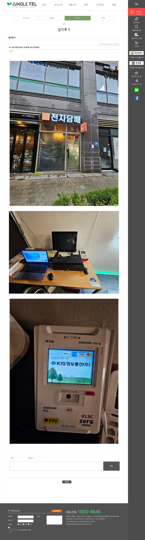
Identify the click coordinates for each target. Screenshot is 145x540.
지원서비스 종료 (136, 38)
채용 (114, 5)
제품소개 (72, 5)
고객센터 (100, 5)
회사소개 (58, 5)
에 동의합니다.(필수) (20, 531)
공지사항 (26, 18)
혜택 (86, 5)
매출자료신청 (136, 30)
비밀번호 (30, 458)
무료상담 (139, 13)
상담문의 (51, 18)
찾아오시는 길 (136, 76)
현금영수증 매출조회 (136, 67)
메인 (44, 5)
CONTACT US (136, 84)
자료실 (103, 18)
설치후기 (77, 18)
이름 (12, 458)
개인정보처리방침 (14, 530)
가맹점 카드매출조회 (136, 57)
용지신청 (136, 22)
